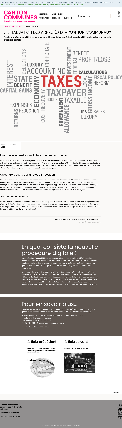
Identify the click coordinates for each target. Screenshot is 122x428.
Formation (56, 18)
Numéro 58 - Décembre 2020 (13, 26)
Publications (44, 18)
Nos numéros (44, 14)
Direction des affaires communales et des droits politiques (11, 407)
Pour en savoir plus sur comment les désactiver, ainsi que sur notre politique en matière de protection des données (41, 5)
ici (90, 311)
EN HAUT (116, 392)
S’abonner (68, 18)
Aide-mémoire (57, 14)
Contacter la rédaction (9, 413)
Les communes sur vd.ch (10, 416)
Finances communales (31, 26)
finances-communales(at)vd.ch (50, 323)
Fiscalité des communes (39, 327)
